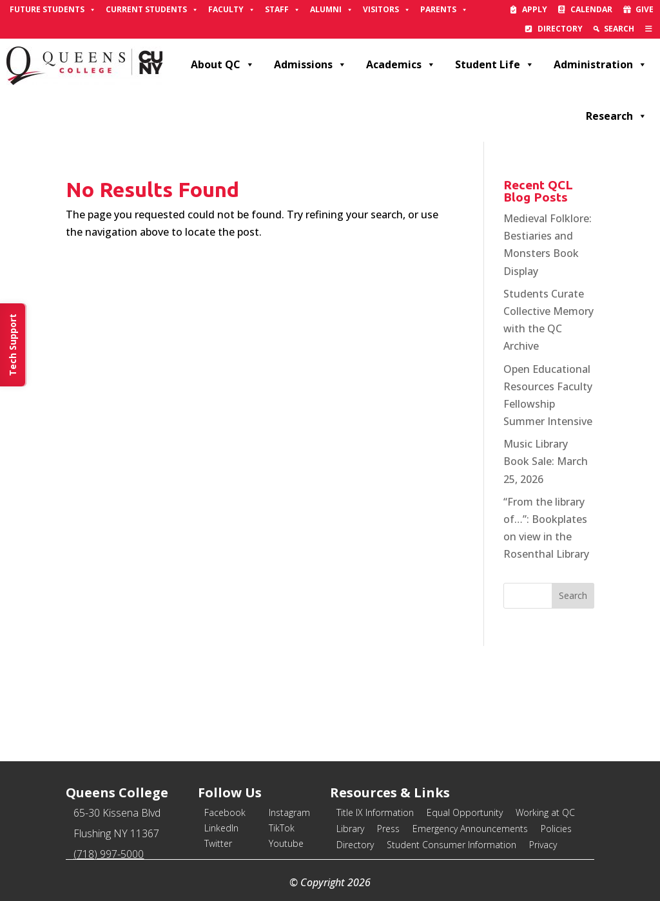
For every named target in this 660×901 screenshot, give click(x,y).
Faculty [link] (231, 9)
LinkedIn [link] (221, 828)
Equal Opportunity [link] (465, 812)
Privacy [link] (543, 845)
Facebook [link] (225, 812)
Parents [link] (444, 9)
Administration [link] (600, 64)
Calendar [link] (591, 9)
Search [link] (619, 28)
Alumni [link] (331, 9)
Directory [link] (560, 28)
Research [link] (616, 116)
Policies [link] (556, 828)
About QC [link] (223, 64)
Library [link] (350, 828)
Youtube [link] (286, 843)
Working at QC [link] (545, 812)
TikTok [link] (282, 828)
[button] (573, 596)
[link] (649, 29)
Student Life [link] (494, 64)
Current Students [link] (152, 9)
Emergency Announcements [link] (470, 828)
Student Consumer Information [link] (451, 845)
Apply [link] (534, 9)
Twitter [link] (218, 843)
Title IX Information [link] (375, 812)
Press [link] (388, 828)
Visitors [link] (387, 9)
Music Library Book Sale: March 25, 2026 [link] (545, 461)
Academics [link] (401, 64)
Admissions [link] (310, 64)
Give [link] (645, 9)
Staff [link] (282, 9)
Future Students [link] (53, 9)
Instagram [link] (289, 812)
